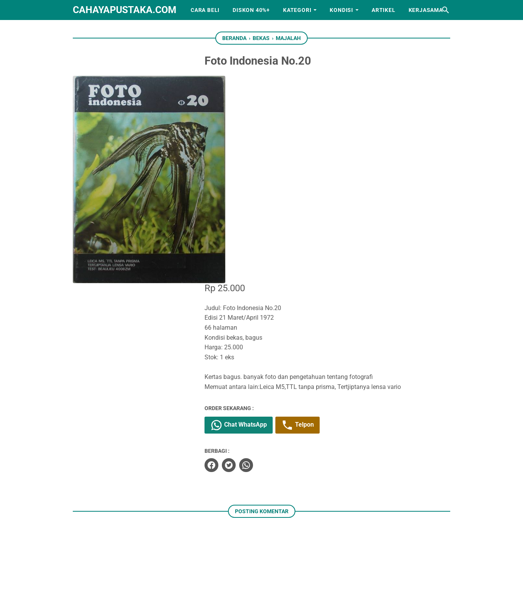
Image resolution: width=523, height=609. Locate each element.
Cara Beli (205, 10)
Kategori (297, 10)
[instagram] (249, 566)
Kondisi (341, 10)
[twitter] (241, 257)
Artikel (384, 10)
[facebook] (223, 257)
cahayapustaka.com (124, 9)
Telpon (309, 217)
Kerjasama (426, 10)
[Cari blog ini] (445, 10)
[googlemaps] (297, 566)
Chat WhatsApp (250, 217)
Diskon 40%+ (251, 10)
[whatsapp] (258, 257)
